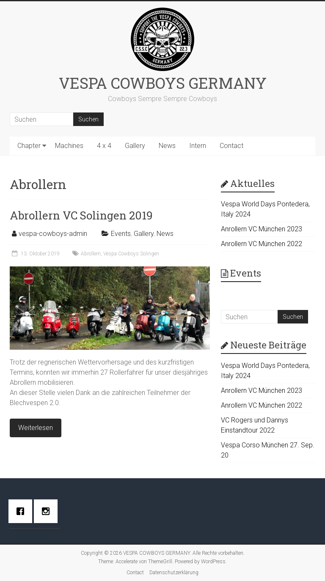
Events (121, 234)
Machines (69, 146)
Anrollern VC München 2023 (261, 229)
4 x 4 (104, 146)
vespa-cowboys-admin (53, 234)
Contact (231, 146)
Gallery (135, 146)
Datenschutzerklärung (173, 573)
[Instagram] (48, 511)
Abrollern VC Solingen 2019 (81, 215)
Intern (197, 146)
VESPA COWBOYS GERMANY (163, 83)
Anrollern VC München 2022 (261, 244)
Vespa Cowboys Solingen (131, 254)
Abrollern (91, 254)
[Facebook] (22, 511)
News (167, 146)
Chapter (29, 146)
